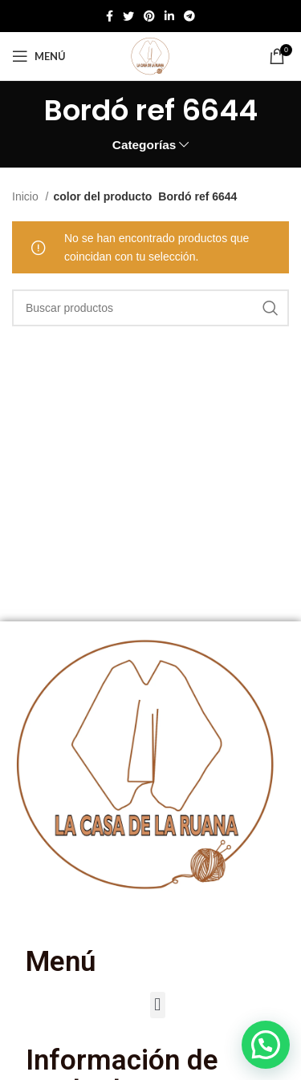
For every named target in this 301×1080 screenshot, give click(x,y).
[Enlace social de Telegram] (189, 16)
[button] (157, 1005)
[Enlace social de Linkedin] (169, 16)
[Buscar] (150, 307)
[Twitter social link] (128, 16)
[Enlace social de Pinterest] (149, 16)
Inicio (27, 196)
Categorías (144, 145)
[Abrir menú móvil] (39, 56)
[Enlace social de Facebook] (109, 16)
